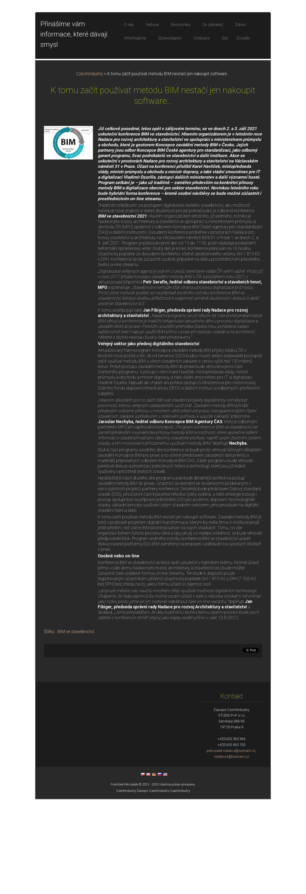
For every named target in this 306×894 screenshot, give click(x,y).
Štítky (49, 726)
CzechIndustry (89, 168)
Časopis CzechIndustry (153, 886)
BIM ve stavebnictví (75, 726)
